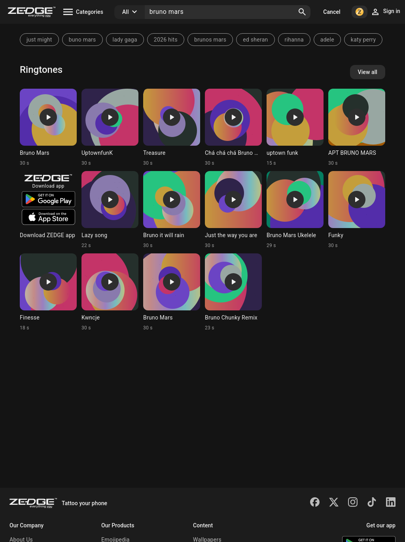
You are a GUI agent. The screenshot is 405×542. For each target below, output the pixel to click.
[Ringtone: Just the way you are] (233, 210)
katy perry (363, 39)
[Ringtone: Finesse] (48, 292)
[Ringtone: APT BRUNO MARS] (356, 127)
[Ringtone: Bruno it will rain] (171, 210)
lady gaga (125, 39)
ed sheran (255, 39)
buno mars (82, 39)
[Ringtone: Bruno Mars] (48, 127)
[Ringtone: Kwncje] (109, 292)
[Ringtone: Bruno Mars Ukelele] (295, 210)
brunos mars (210, 39)
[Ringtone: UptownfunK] (109, 127)
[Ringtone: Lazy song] (109, 210)
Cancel (331, 12)
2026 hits (166, 39)
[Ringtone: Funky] (356, 210)
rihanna (294, 39)
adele (327, 39)
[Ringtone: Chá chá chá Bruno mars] (233, 127)
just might (39, 39)
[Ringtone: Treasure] (171, 127)
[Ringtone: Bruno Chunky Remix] (233, 292)
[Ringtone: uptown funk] (295, 127)
